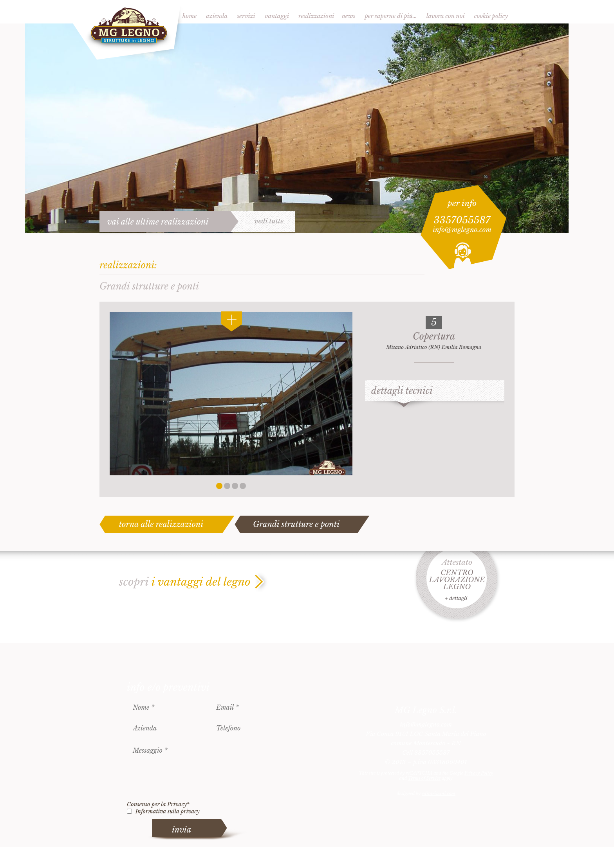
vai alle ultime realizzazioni (158, 222)
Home (189, 16)
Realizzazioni (316, 16)
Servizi (246, 16)
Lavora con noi (445, 16)
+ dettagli (456, 598)
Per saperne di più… (391, 16)
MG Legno (127, 30)
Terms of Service (424, 778)
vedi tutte (269, 221)
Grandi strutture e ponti (296, 524)
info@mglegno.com (462, 230)
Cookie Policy (491, 16)
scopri (185, 582)
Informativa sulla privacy (167, 811)
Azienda (217, 16)
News (348, 16)
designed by (426, 793)
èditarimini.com (438, 793)
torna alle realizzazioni (161, 524)
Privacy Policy (478, 773)
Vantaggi (277, 16)
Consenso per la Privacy (158, 804)
